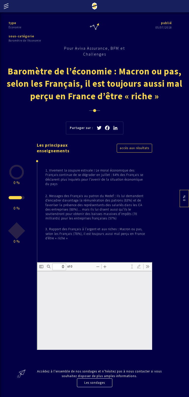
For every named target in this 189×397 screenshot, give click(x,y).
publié (166, 23)
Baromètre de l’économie (25, 40)
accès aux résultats (134, 148)
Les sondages (94, 383)
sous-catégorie (21, 36)
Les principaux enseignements (53, 148)
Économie (15, 27)
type (12, 23)
